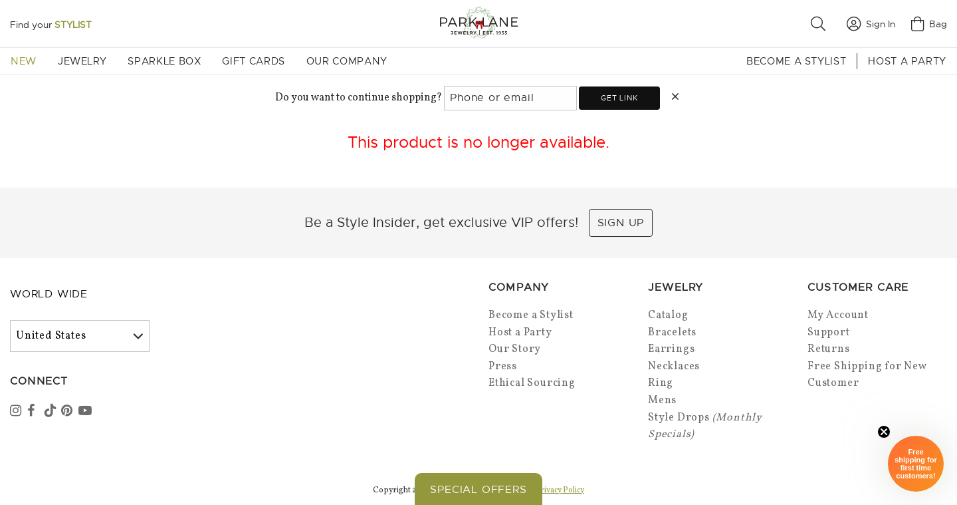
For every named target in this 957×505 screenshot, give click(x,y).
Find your (51, 25)
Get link (619, 97)
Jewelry (82, 61)
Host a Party (907, 61)
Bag (929, 24)
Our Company (346, 61)
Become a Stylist (796, 61)
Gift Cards (253, 61)
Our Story (514, 349)
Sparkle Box (164, 61)
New (24, 61)
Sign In (871, 24)
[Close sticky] (884, 431)
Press (502, 366)
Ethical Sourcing (532, 383)
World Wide (49, 294)
